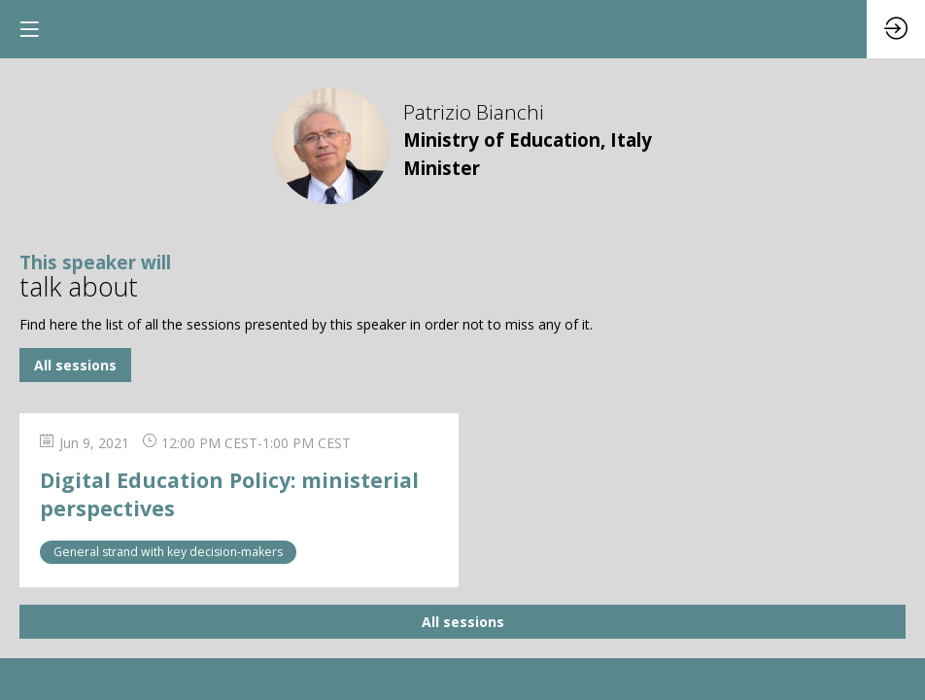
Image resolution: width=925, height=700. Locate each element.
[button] (29, 29)
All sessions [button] (75, 365)
